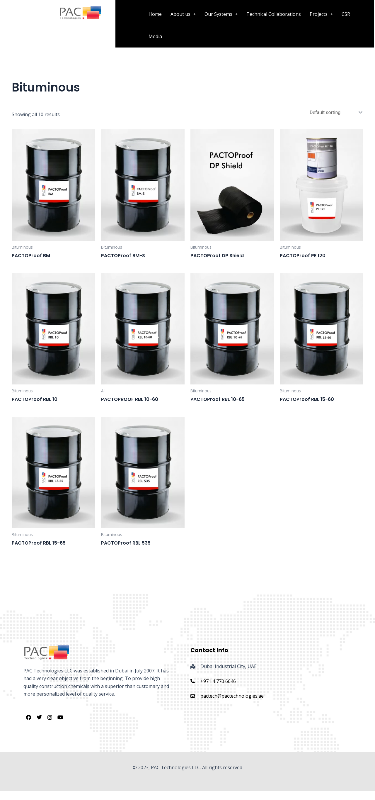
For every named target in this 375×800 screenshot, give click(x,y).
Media (155, 36)
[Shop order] (335, 112)
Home (155, 14)
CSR (346, 14)
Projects (321, 14)
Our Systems (221, 14)
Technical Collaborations (273, 14)
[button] (183, 14)
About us (183, 14)
